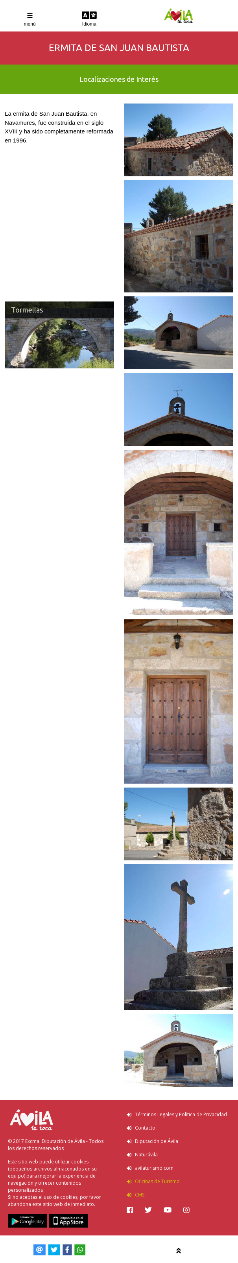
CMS (135, 1194)
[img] (130, 1209)
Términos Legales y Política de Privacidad (177, 1114)
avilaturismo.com (150, 1168)
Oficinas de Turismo (153, 1181)
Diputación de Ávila (152, 1141)
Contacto (141, 1127)
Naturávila (142, 1154)
